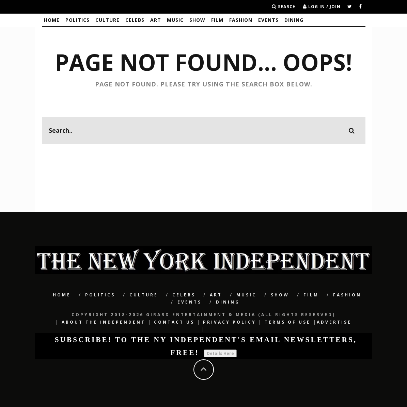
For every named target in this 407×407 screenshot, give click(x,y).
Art (155, 20)
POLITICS (77, 20)
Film (217, 20)
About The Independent (103, 322)
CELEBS (134, 20)
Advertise (334, 322)
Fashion (240, 20)
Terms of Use (288, 322)
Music (175, 20)
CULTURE (107, 20)
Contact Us (174, 322)
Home (52, 20)
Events (268, 20)
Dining (293, 20)
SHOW (197, 20)
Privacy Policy (229, 322)
